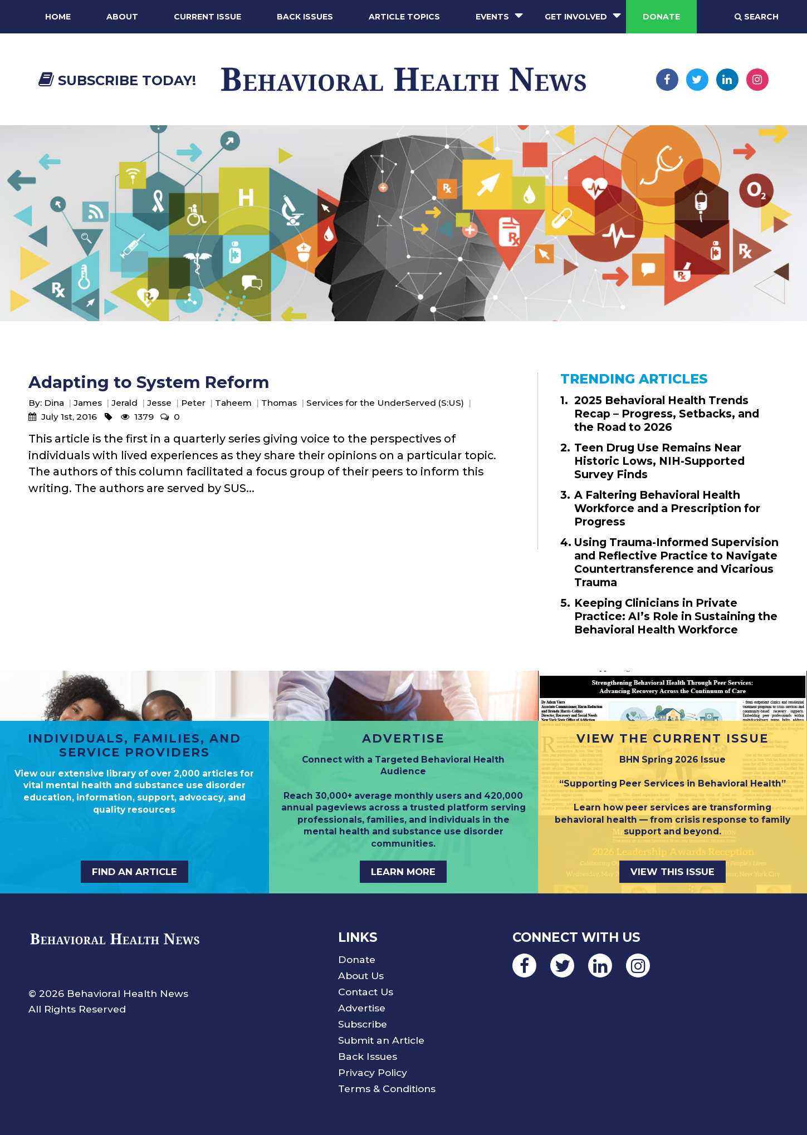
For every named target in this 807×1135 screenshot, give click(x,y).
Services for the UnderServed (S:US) (385, 402)
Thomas (279, 402)
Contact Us (365, 992)
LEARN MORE (403, 871)
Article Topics (404, 17)
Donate (661, 17)
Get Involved (576, 17)
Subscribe (362, 1024)
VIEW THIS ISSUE (672, 871)
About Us (361, 975)
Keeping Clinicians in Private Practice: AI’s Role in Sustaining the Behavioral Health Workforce (675, 616)
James (88, 402)
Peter (193, 402)
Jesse (159, 402)
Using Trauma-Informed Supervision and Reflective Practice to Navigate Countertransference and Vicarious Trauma (676, 562)
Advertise (361, 1008)
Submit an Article (381, 1040)
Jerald (124, 402)
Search (757, 17)
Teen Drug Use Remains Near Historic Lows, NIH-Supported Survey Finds (659, 461)
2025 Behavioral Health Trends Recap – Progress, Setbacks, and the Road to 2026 (666, 414)
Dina (54, 402)
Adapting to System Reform (149, 382)
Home (58, 17)
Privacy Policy (372, 1072)
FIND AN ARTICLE (134, 871)
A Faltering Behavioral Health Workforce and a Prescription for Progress (667, 508)
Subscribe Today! (117, 80)
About (122, 17)
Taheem (233, 402)
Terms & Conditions (387, 1088)
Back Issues (305, 17)
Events (492, 17)
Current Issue (207, 17)
